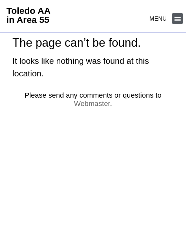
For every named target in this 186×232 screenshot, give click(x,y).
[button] (177, 18)
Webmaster (92, 104)
